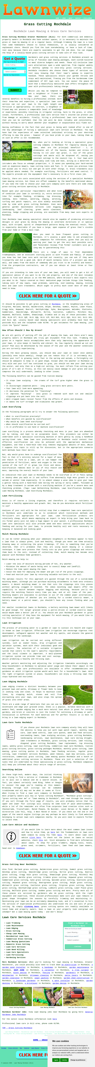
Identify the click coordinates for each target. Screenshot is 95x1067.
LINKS (64, 18)
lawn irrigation (24, 631)
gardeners (71, 973)
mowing (59, 376)
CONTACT (78, 18)
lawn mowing (41, 320)
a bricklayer (31, 983)
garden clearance (10, 978)
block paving (19, 973)
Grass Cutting (13, 1048)
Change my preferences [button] (78, 1060)
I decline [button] (64, 1060)
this (41, 840)
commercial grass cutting (30, 757)
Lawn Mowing (35, 1048)
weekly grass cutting (20, 746)
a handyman (47, 967)
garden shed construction (76, 978)
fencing (46, 973)
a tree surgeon (80, 970)
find (10, 869)
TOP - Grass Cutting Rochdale (17, 1028)
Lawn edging (8, 687)
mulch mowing (67, 552)
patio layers (71, 975)
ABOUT (70, 18)
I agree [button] (56, 1060)
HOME (57, 18)
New (21, 1048)
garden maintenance (79, 967)
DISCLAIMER (87, 18)
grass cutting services (79, 68)
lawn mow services (75, 754)
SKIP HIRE (19, 970)
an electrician (69, 965)
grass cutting (39, 53)
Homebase (20, 848)
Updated (26, 1048)
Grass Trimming (46, 1048)
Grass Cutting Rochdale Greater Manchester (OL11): (29, 37)
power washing (42, 978)
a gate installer (61, 981)
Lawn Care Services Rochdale (24, 917)
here (53, 832)
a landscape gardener (24, 981)
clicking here (31, 907)
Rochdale (56, 304)
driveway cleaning (39, 975)
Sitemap (3, 1048)
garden (76, 76)
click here (35, 838)
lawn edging (20, 718)
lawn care (35, 439)
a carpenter (48, 970)
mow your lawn (37, 96)
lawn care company (50, 184)
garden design (59, 983)
